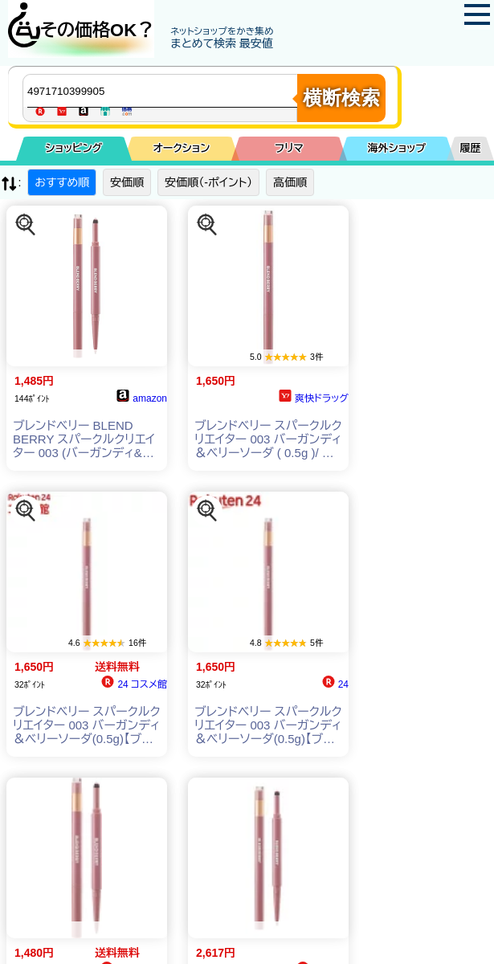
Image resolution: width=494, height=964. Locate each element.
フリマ (289, 148)
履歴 (470, 148)
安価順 (127, 182)
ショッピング (74, 148)
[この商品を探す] (25, 225)
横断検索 (341, 97)
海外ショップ (397, 148)
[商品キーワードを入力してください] (163, 91)
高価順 (290, 182)
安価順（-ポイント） (208, 182)
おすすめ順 (62, 182)
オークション (181, 148)
